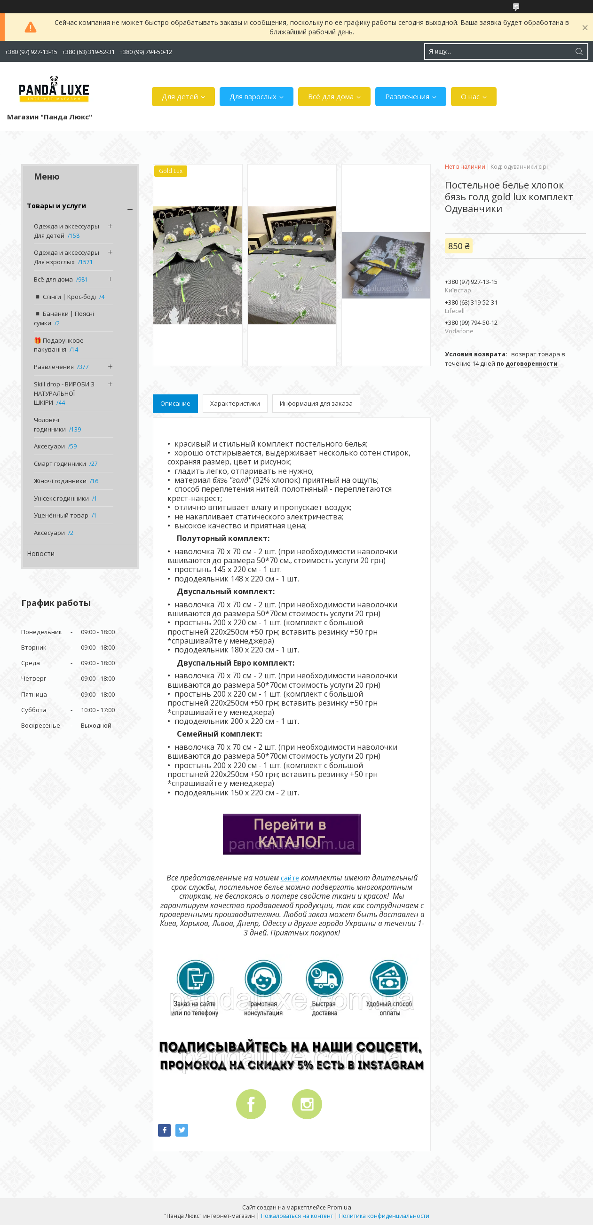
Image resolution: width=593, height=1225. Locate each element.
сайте (290, 877)
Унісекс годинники (61, 498)
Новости (41, 553)
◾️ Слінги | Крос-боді (65, 296)
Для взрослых (253, 96)
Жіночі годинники (60, 481)
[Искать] (578, 51)
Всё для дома (331, 96)
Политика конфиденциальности (384, 1216)
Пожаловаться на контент (297, 1216)
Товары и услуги (56, 205)
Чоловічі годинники (50, 424)
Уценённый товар (61, 515)
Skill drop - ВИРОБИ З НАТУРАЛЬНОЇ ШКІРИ (64, 393)
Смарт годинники (60, 463)
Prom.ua (339, 1207)
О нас (470, 96)
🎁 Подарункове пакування (59, 345)
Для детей (180, 96)
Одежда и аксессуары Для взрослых (66, 257)
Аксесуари (49, 446)
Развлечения (407, 96)
